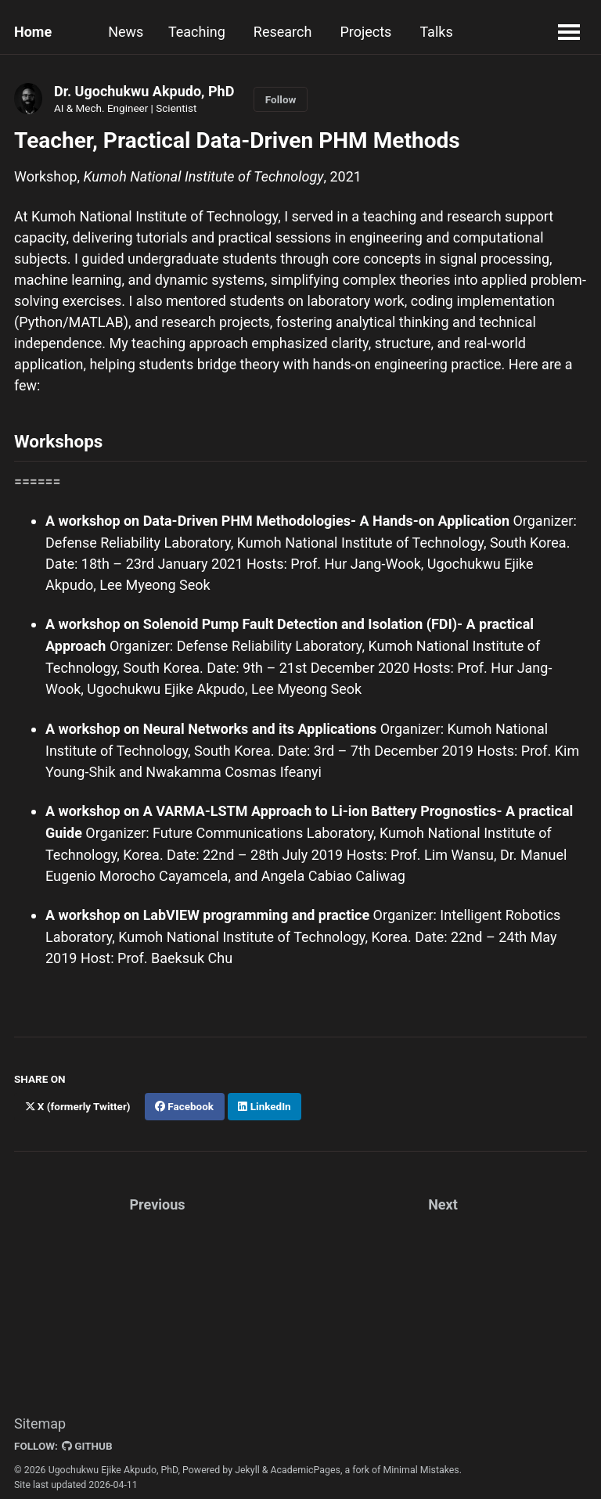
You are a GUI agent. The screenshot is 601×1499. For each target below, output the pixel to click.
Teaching (200, 31)
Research (286, 31)
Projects (369, 31)
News (125, 31)
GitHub (87, 1438)
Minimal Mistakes (421, 1463)
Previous (157, 1198)
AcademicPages (305, 1463)
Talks (439, 31)
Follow (281, 99)
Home (33, 31)
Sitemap (40, 1416)
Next (443, 1198)
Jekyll (247, 1463)
